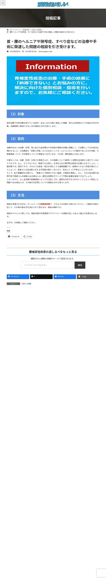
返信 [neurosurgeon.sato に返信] (13, 379)
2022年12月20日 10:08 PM (21, 426)
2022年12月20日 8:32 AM (19, 396)
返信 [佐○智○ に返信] (11, 334)
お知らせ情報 (26, 283)
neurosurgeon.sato (19, 342)
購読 (80, 265)
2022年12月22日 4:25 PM (19, 310)
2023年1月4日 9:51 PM (20, 345)
